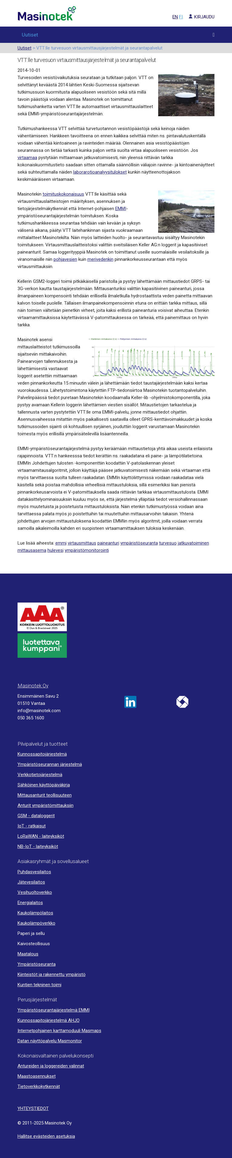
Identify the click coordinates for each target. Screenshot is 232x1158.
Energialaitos (30, 902)
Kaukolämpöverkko (36, 923)
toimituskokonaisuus (63, 194)
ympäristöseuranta (139, 543)
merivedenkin (100, 259)
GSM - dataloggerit (36, 815)
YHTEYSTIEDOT (33, 1108)
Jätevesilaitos (31, 882)
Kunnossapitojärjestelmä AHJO (49, 1020)
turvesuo (168, 543)
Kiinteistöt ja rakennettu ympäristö (52, 974)
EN (175, 17)
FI (181, 17)
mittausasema (32, 550)
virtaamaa (27, 157)
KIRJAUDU (199, 17)
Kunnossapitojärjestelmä (42, 754)
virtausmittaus (82, 543)
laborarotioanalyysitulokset (100, 172)
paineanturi (108, 543)
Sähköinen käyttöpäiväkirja (44, 785)
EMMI (120, 208)
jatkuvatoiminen (193, 543)
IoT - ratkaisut (32, 826)
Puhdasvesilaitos (34, 872)
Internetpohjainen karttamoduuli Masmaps (59, 1030)
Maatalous (28, 954)
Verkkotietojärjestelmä (40, 774)
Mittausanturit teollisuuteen (45, 795)
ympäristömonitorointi (87, 550)
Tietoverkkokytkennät (39, 1086)
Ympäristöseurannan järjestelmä (50, 764)
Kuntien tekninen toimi (39, 984)
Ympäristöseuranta (37, 964)
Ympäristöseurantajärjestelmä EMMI (54, 1010)
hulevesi (55, 550)
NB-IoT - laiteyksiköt (38, 846)
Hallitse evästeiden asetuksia (46, 1136)
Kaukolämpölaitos (35, 913)
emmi (61, 543)
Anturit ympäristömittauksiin (46, 805)
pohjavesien (65, 259)
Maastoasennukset (37, 1076)
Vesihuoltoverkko (35, 892)
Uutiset (30, 35)
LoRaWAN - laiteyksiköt (41, 836)
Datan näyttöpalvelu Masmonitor (50, 1041)
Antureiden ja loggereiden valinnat (51, 1066)
